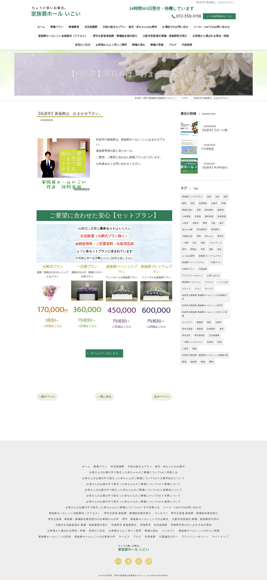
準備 (224, 203)
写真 (203, 249)
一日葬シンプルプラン (192, 342)
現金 (219, 249)
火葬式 (218, 322)
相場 (203, 361)
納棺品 (193, 249)
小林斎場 (186, 216)
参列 (184, 249)
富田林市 (215, 229)
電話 (209, 322)
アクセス (209, 282)
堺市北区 (186, 335)
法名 (217, 196)
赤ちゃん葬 (187, 229)
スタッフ (186, 288)
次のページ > (162, 396)
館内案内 (209, 210)
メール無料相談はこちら (219, 16)
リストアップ (215, 242)
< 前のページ (47, 396)
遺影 (211, 249)
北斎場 (197, 216)
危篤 (219, 342)
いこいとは (222, 282)
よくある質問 (188, 256)
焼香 (209, 196)
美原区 (220, 236)
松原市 (210, 342)
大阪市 (195, 223)
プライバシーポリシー (192, 275)
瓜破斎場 (221, 216)
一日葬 (185, 242)
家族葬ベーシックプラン (193, 262)
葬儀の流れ (187, 210)
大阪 (213, 223)
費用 (211, 361)
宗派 (192, 203)
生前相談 (203, 203)
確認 (184, 203)
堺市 (221, 329)
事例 (205, 223)
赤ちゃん (209, 236)
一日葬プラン (215, 262)
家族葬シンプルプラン (192, 196)
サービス (209, 288)
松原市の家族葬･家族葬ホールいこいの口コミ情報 (204, 313)
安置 (199, 210)
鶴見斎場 (209, 216)
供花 (203, 242)
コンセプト (187, 322)
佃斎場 (220, 210)
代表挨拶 (203, 269)
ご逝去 (185, 348)
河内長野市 (202, 229)
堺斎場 (200, 329)
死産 (199, 236)
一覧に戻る (104, 396)
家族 (194, 348)
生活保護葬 (214, 335)
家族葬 (200, 322)
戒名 (226, 196)
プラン (197, 288)
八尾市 (185, 223)
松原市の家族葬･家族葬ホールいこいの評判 (202, 305)
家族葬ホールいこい (191, 282)
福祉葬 (193, 361)
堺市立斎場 (187, 329)
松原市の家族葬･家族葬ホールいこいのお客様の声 (204, 297)
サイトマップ (220, 537)
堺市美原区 (199, 335)
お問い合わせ (213, 275)
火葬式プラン (188, 269)
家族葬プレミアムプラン (210, 256)
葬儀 (184, 361)
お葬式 (214, 203)
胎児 (221, 223)
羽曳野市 (211, 329)
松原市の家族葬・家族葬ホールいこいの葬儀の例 (205, 355)
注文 (194, 242)
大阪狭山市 (187, 236)
